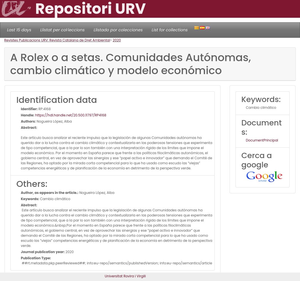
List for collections (170, 30)
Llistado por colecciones (118, 30)
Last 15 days (19, 30)
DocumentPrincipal (262, 140)
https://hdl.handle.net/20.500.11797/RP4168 (70, 115)
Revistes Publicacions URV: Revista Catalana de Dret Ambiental (57, 40)
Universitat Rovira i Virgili (125, 276)
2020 (117, 40)
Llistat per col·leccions (62, 30)
